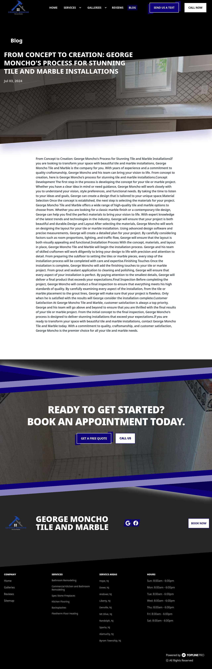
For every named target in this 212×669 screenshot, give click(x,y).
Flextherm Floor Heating (65, 613)
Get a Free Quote (94, 438)
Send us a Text (164, 7)
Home (8, 581)
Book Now (198, 523)
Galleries (9, 587)
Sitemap (9, 600)
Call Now (195, 7)
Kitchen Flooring (60, 601)
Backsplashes (59, 607)
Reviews (9, 594)
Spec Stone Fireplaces (63, 595)
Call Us (125, 438)
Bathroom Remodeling (64, 580)
